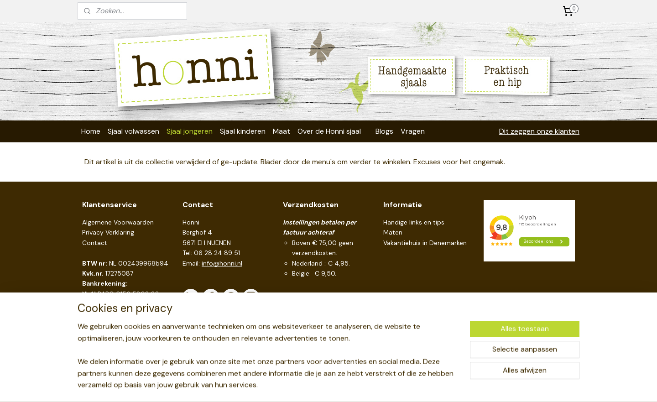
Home (90, 131)
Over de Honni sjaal (329, 131)
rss (314, 385)
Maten (392, 232)
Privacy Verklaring (108, 232)
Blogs (384, 131)
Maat (281, 131)
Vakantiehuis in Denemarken (425, 243)
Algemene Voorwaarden (118, 222)
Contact (94, 243)
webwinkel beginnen (346, 385)
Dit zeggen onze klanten (539, 131)
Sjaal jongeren (190, 131)
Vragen (413, 131)
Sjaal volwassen (133, 131)
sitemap (297, 385)
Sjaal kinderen (243, 131)
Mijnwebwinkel (421, 385)
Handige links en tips (413, 222)
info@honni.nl (222, 263)
